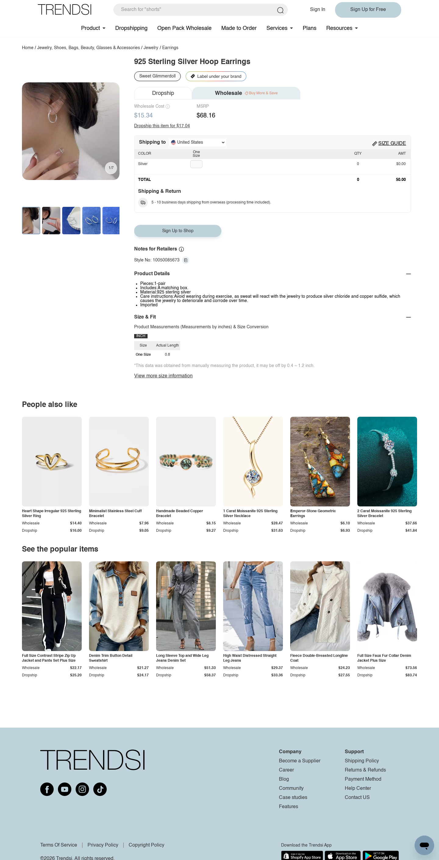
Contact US (357, 797)
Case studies (293, 797)
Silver (143, 164)
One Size (196, 154)
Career (286, 770)
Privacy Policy (102, 845)
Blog (284, 779)
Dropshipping (131, 28)
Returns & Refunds (365, 770)
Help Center (358, 788)
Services (276, 28)
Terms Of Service (58, 845)
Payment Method (363, 779)
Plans (309, 28)
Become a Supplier (299, 761)
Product (90, 28)
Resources (339, 28)
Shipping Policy (362, 761)
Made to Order (239, 28)
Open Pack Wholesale (184, 28)
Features (288, 806)
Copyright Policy (146, 845)
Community (291, 788)
